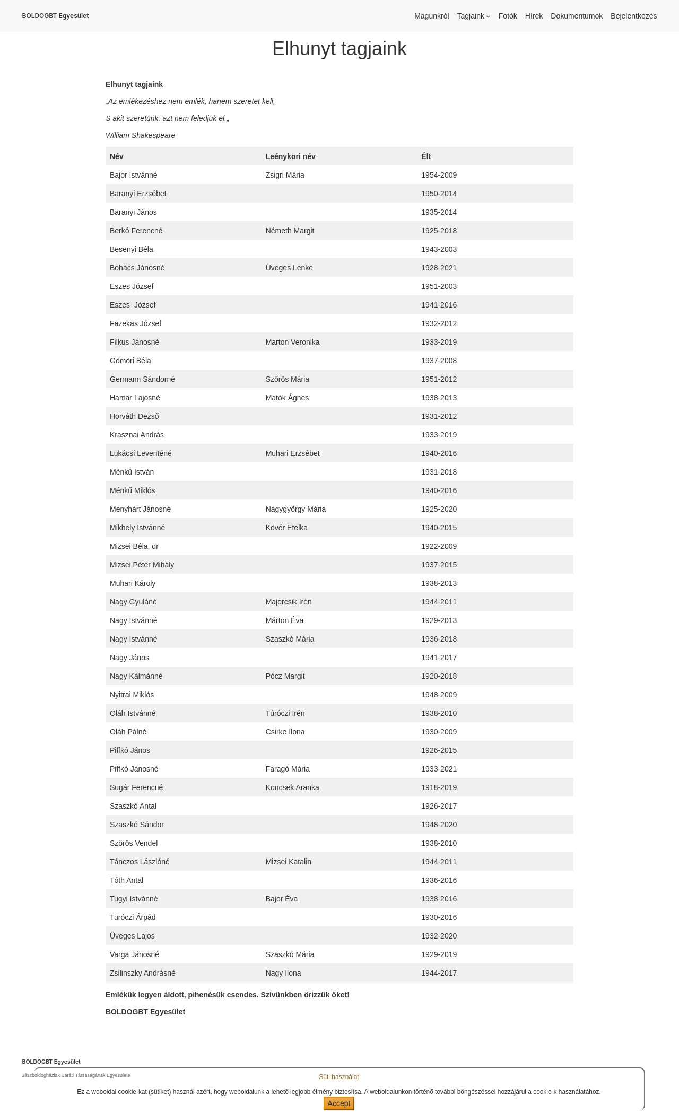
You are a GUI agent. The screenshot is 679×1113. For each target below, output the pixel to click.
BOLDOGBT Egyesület (55, 16)
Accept (339, 1103)
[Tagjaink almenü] (488, 16)
